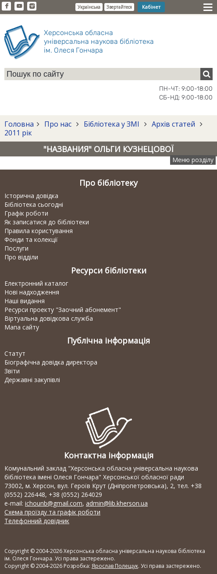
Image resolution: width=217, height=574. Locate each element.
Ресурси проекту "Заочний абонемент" (62, 309)
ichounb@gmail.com (53, 503)
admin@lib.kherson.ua (117, 503)
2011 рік (18, 133)
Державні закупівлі (32, 380)
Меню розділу (192, 160)
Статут (14, 353)
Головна (19, 124)
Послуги (16, 248)
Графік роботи (26, 213)
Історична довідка (31, 195)
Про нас (58, 124)
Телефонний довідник (36, 521)
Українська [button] (89, 7)
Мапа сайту (21, 327)
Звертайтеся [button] (119, 7)
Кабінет (151, 7)
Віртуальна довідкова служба (48, 318)
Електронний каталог (36, 283)
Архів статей (173, 124)
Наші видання (24, 301)
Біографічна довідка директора (50, 362)
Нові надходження (31, 292)
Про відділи (21, 257)
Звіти (12, 371)
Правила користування (38, 231)
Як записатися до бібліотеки (46, 222)
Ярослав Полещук (115, 566)
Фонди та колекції (31, 239)
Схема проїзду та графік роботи (52, 512)
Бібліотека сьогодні (33, 204)
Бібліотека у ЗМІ (111, 124)
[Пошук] (206, 74)
